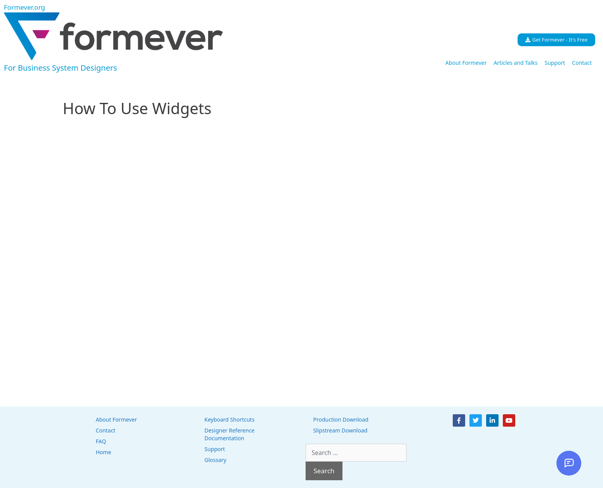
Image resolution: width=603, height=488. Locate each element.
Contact (582, 62)
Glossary (215, 460)
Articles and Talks (515, 62)
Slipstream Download (340, 430)
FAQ (101, 441)
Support (554, 62)
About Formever (466, 62)
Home (103, 452)
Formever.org (24, 7)
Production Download (340, 419)
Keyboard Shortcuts (230, 419)
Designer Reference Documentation (230, 434)
